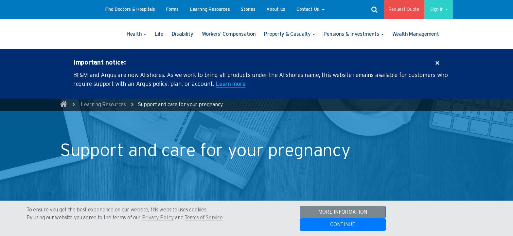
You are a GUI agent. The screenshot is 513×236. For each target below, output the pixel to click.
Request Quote (399, 9)
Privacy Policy (158, 217)
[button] (130, 9)
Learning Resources (103, 104)
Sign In (436, 9)
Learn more (230, 84)
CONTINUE (342, 224)
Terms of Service (203, 217)
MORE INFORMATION (342, 212)
